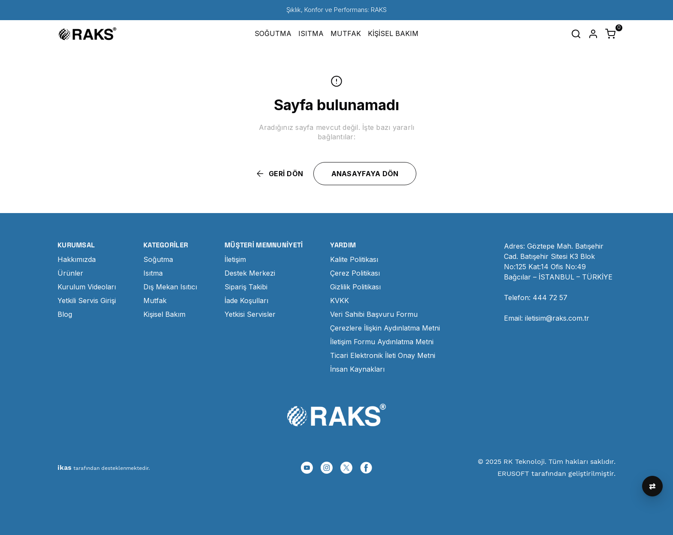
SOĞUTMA (273, 33)
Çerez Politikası (355, 273)
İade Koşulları (246, 300)
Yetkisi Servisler (250, 314)
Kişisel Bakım (164, 314)
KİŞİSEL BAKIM (393, 33)
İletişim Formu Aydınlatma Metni (382, 341)
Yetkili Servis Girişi (87, 300)
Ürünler (70, 273)
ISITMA (311, 33)
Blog (65, 314)
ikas (65, 467)
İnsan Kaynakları (357, 369)
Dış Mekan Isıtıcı (170, 287)
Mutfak (155, 300)
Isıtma (153, 273)
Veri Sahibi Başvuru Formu (374, 314)
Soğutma (158, 259)
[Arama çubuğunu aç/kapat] (576, 33)
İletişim (235, 259)
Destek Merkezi (249, 273)
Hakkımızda (77, 259)
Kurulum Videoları (87, 287)
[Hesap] (593, 33)
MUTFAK (345, 33)
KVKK (339, 300)
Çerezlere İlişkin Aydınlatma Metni (385, 328)
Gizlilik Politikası (355, 287)
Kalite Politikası (354, 259)
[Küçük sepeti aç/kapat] (610, 33)
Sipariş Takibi (245, 287)
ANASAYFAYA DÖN (365, 173)
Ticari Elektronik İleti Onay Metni (382, 355)
